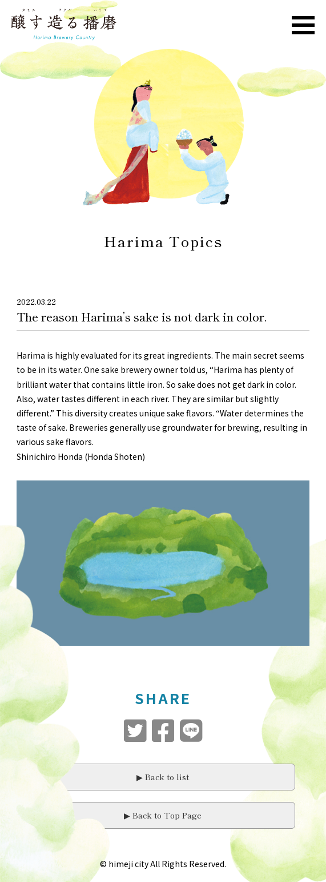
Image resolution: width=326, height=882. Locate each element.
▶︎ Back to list (162, 776)
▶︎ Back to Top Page (163, 815)
